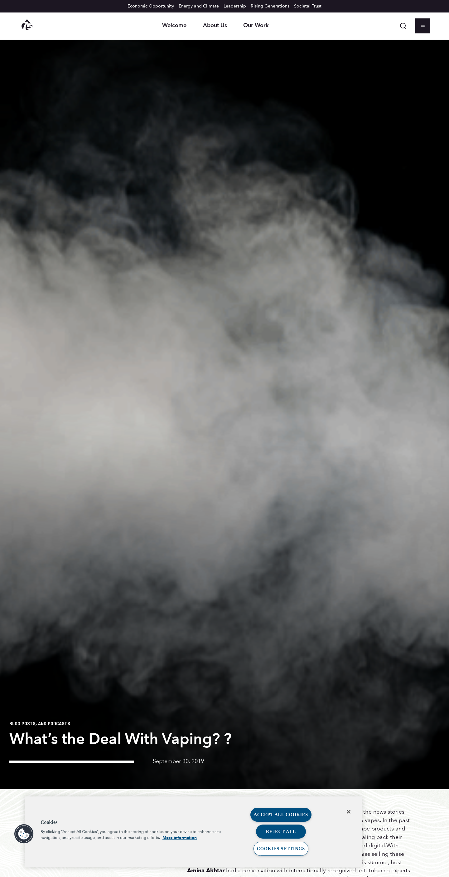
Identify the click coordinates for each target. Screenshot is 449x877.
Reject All (281, 831)
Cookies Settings (281, 848)
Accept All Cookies (281, 814)
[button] (24, 834)
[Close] (348, 812)
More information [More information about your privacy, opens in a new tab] (179, 837)
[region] (193, 831)
